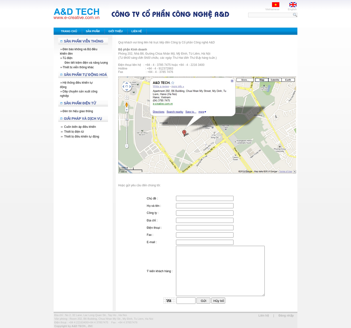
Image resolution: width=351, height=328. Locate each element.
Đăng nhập (286, 315)
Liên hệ (263, 315)
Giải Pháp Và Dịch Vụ (83, 118)
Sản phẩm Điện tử (80, 103)
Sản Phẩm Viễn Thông (83, 41)
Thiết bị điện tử (74, 131)
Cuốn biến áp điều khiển (80, 127)
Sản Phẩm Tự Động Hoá (85, 75)
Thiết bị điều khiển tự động (81, 136)
